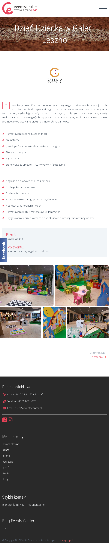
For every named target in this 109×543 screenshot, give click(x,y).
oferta (6, 455)
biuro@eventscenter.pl (28, 408)
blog (5, 479)
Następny (97, 357)
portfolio (7, 467)
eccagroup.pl (66, 540)
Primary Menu (103, 8)
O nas (6, 449)
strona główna (11, 444)
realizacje (8, 461)
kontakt (7, 473)
